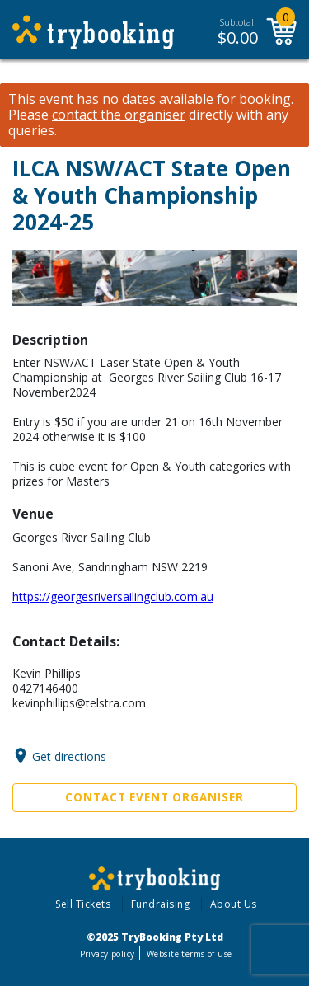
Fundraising (160, 904)
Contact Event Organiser (154, 797)
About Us (233, 904)
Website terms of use (189, 954)
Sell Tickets (82, 904)
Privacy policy (107, 954)
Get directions (69, 755)
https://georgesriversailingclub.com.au (112, 596)
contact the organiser (118, 115)
